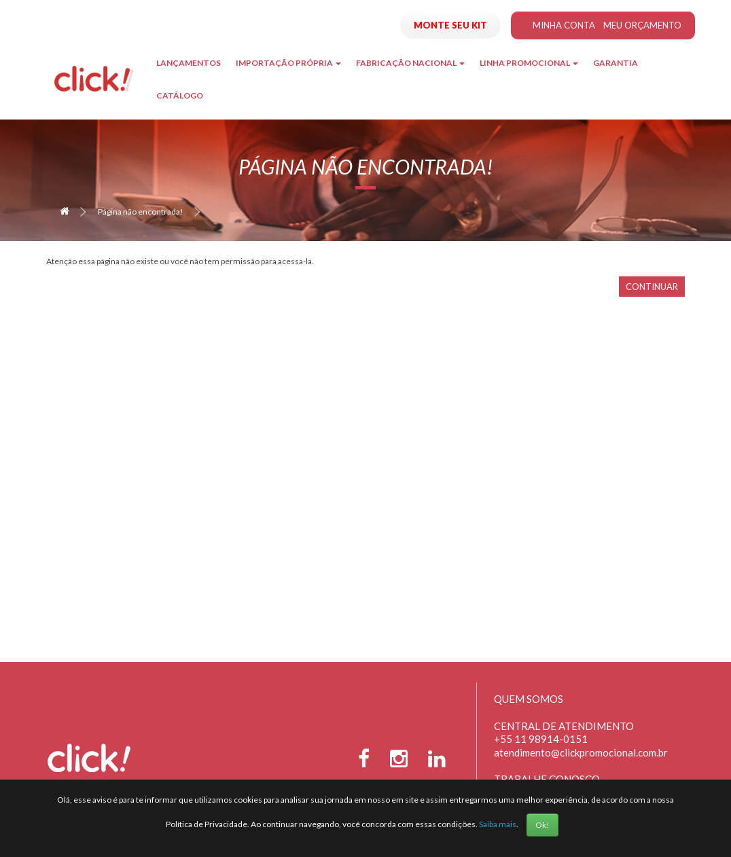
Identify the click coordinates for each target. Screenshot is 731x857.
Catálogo (179, 95)
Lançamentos (188, 63)
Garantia (615, 63)
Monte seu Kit (450, 25)
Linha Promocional (529, 63)
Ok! (542, 825)
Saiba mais (497, 824)
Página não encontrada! (140, 211)
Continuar (652, 286)
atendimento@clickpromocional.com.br (581, 752)
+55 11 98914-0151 (541, 739)
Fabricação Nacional (410, 63)
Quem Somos (528, 699)
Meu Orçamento (642, 25)
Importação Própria (288, 63)
